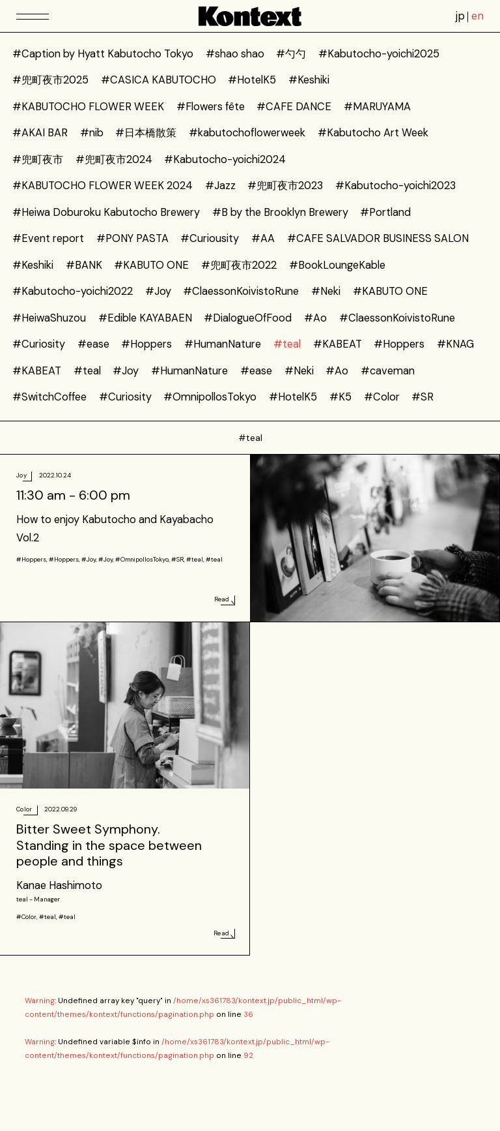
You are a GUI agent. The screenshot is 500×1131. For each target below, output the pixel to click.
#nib (92, 133)
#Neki (325, 291)
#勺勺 (291, 54)
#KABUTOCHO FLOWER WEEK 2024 (102, 185)
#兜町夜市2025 (50, 80)
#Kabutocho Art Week (373, 133)
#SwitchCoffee (49, 397)
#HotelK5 (252, 80)
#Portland (385, 212)
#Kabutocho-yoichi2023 (395, 185)
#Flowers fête (210, 106)
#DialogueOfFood (248, 318)
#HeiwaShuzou (49, 318)
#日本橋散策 (145, 133)
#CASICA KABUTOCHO (158, 80)
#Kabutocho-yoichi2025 (378, 54)
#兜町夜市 (37, 159)
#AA (263, 238)
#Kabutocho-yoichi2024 (225, 159)
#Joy (158, 291)
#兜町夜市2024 (114, 159)
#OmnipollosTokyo (210, 397)
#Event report (48, 238)
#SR (422, 397)
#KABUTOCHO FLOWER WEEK (88, 106)
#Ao (315, 318)
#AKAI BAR (40, 133)
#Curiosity (38, 344)
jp (460, 16)
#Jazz (220, 185)
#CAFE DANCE (294, 106)
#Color (382, 397)
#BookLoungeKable (337, 265)
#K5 (340, 397)
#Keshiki (308, 80)
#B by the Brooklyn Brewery (280, 212)
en (477, 16)
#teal (287, 344)
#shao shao (235, 54)
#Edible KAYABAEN (145, 318)
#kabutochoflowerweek (247, 133)
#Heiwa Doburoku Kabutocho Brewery (106, 212)
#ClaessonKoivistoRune (241, 291)
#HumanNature (222, 344)
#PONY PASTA (132, 238)
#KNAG (455, 344)
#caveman (388, 371)
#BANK (84, 265)
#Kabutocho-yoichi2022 (72, 291)
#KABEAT (337, 344)
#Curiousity (209, 238)
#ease (93, 344)
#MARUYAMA (377, 106)
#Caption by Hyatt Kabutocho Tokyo (102, 54)
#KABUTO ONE (151, 265)
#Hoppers (146, 344)
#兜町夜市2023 (285, 185)
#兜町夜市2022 (239, 265)
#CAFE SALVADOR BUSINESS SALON (378, 238)
